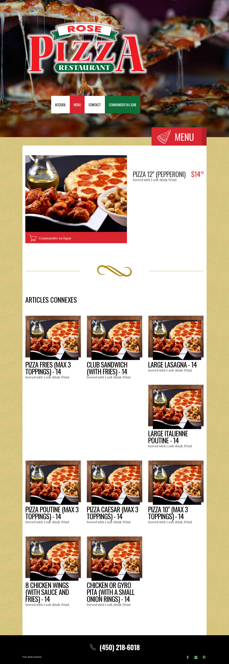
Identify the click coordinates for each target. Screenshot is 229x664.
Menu (77, 104)
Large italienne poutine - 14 (168, 436)
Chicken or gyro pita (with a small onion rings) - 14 (110, 592)
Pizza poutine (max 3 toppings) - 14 (51, 512)
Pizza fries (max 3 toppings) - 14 (48, 367)
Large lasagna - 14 (172, 364)
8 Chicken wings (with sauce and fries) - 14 (47, 592)
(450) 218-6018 (114, 647)
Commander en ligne (123, 104)
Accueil (60, 104)
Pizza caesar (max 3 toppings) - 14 (112, 512)
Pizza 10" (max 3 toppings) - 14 (168, 512)
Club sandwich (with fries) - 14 (107, 367)
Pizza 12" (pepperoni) (159, 174)
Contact (95, 104)
